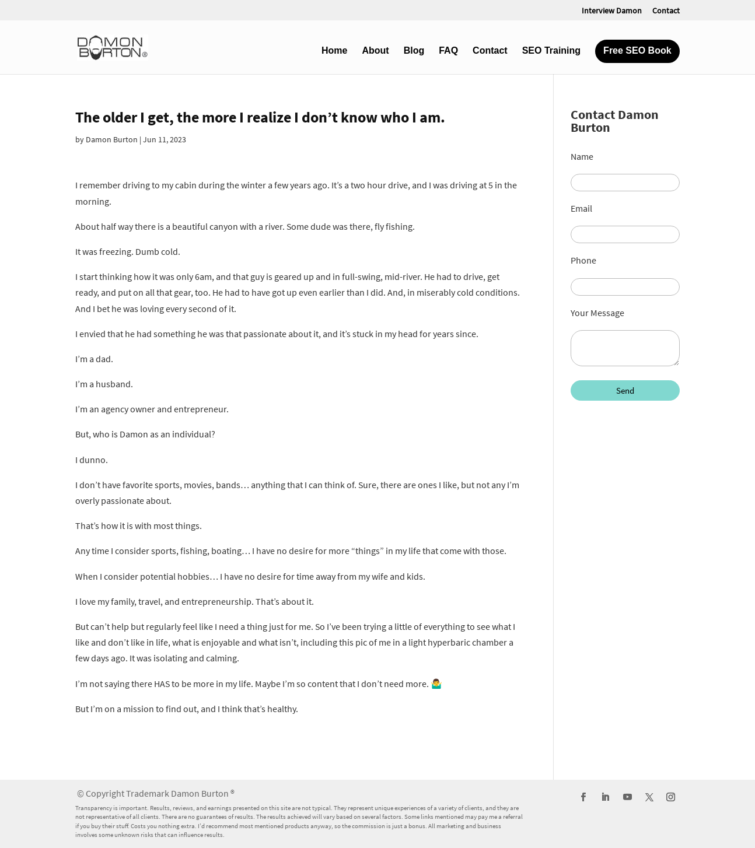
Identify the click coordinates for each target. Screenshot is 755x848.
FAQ (448, 51)
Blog (414, 51)
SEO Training (551, 51)
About (375, 51)
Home (334, 51)
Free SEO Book (637, 51)
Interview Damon (612, 11)
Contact (666, 11)
